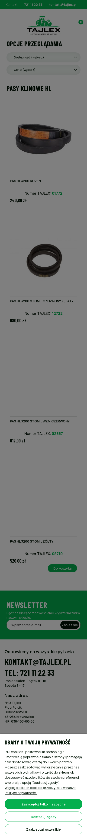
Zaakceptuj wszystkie (43, 829)
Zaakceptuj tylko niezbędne (44, 804)
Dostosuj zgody (43, 817)
